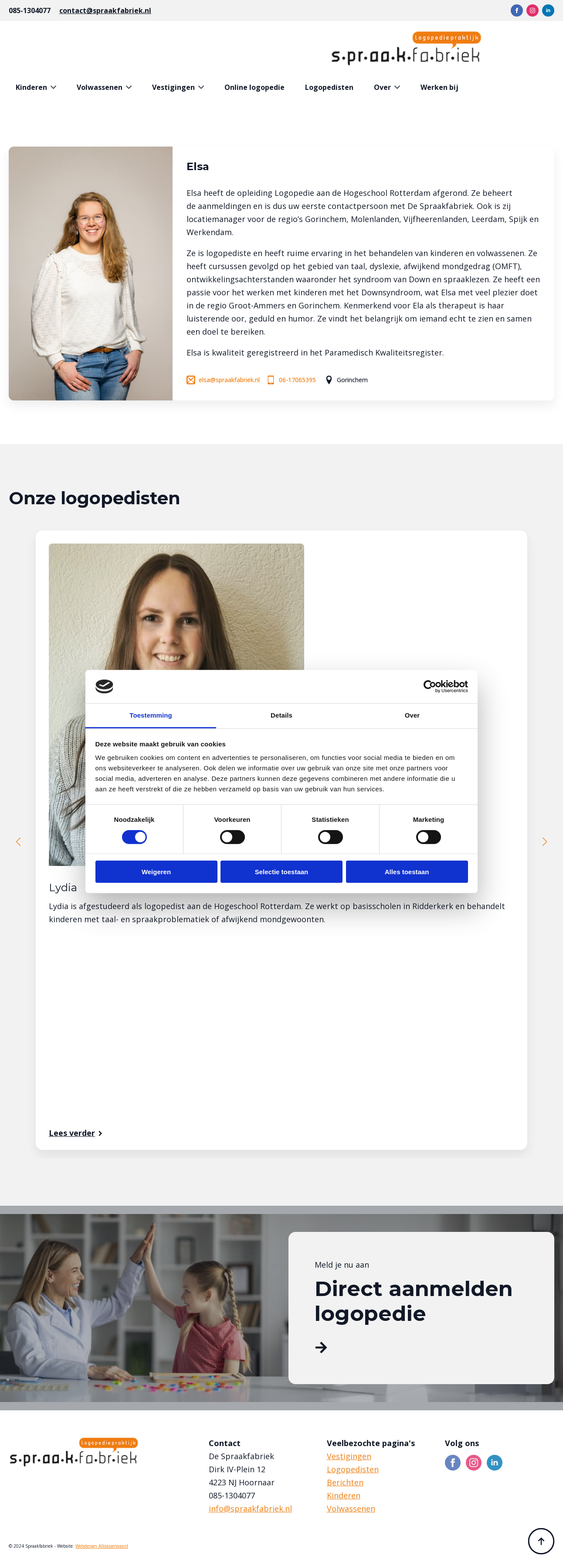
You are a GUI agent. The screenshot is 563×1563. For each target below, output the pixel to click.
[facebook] (517, 10)
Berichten (345, 1482)
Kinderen (31, 87)
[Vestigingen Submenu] (203, 87)
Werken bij (439, 87)
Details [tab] (281, 715)
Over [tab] (412, 715)
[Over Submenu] (399, 87)
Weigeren (156, 872)
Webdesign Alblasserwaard (101, 1546)
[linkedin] (548, 10)
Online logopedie (254, 87)
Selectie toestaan (282, 872)
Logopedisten (329, 87)
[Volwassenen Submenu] (130, 87)
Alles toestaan (407, 872)
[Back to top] (541, 1541)
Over (382, 87)
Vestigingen (173, 87)
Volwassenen (99, 87)
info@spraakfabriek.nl (250, 1508)
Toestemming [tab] (150, 715)
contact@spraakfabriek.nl (105, 10)
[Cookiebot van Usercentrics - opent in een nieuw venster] (430, 686)
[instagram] (532, 10)
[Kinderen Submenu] (55, 87)
